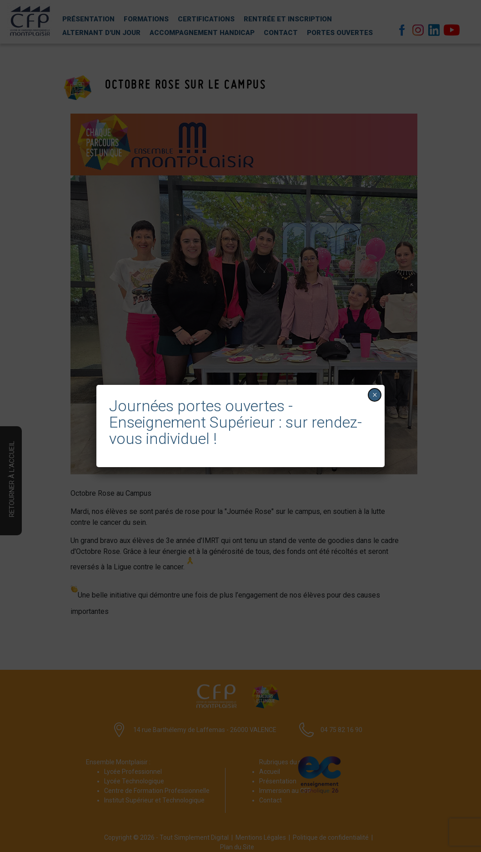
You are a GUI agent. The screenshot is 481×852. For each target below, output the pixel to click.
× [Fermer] (374, 395)
